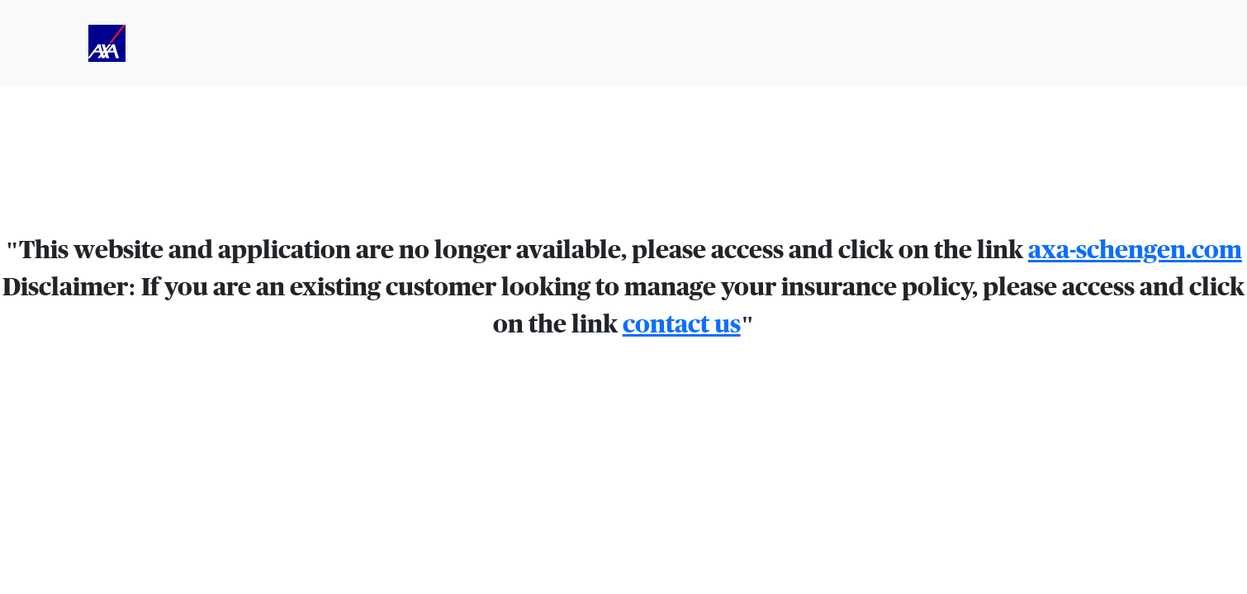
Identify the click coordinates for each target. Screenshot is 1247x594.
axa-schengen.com (1135, 250)
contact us (682, 325)
